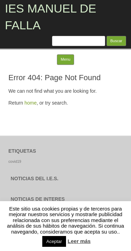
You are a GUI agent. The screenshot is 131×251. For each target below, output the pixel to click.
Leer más (79, 241)
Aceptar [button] (54, 241)
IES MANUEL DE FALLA (50, 17)
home (30, 103)
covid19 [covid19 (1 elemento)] (14, 161)
